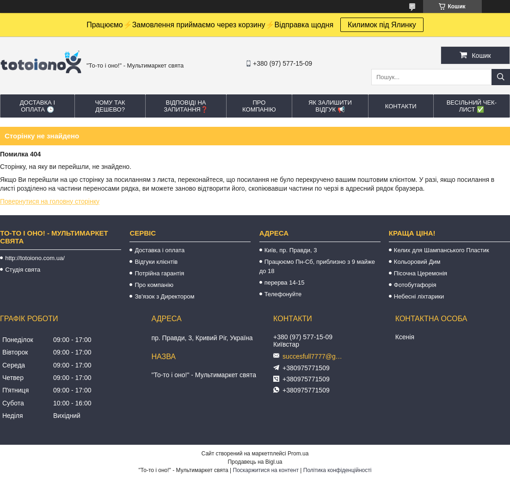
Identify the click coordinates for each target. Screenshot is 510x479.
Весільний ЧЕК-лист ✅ (472, 106)
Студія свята (22, 269)
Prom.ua (298, 453)
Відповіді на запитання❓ (186, 106)
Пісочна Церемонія (420, 273)
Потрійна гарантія (159, 273)
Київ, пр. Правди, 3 (290, 250)
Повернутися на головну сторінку (49, 201)
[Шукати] (501, 77)
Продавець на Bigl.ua (254, 462)
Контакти (401, 106)
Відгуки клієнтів (156, 261)
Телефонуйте (283, 294)
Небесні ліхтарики (419, 296)
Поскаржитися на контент (266, 470)
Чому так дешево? (110, 106)
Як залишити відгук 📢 (330, 106)
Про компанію (259, 106)
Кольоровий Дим (417, 261)
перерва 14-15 (284, 282)
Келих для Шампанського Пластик (441, 250)
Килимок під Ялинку (382, 25)
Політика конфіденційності (337, 470)
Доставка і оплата (159, 250)
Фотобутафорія (415, 284)
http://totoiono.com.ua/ (35, 258)
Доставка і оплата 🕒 (37, 106)
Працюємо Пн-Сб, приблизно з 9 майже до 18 (317, 266)
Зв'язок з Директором (164, 296)
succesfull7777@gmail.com (315, 356)
